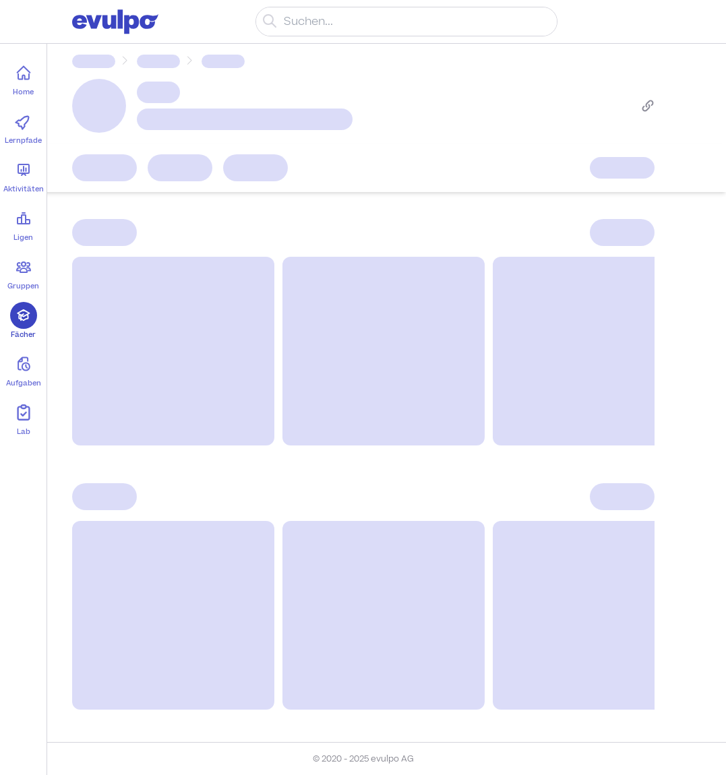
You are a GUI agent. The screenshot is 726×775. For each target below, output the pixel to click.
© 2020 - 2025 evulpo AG (363, 758)
